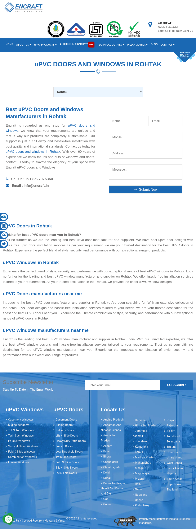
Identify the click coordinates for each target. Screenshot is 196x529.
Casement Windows (20, 419)
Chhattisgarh (111, 467)
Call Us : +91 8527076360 (32, 179)
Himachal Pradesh (146, 425)
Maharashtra (143, 462)
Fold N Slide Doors (67, 462)
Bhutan (107, 456)
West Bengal (175, 463)
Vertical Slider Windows (23, 446)
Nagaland (141, 494)
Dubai (106, 478)
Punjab (171, 420)
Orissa (139, 500)
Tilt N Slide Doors (67, 467)
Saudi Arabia (175, 468)
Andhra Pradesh (113, 419)
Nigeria (171, 473)
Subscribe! (176, 385)
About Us (23, 45)
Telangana (173, 441)
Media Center (137, 45)
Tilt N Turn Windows (21, 430)
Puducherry (142, 505)
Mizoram (140, 478)
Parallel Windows (19, 441)
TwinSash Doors (66, 457)
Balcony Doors (65, 430)
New (91, 44)
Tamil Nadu (174, 436)
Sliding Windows (18, 425)
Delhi (106, 472)
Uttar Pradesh (175, 452)
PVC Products (45, 45)
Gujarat (107, 504)
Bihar (106, 451)
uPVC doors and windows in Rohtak (33, 151)
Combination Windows (22, 457)
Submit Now (146, 189)
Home (9, 44)
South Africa (174, 479)
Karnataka (141, 446)
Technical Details (110, 45)
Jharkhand (142, 441)
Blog (154, 44)
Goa (105, 499)
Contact (168, 45)
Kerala (139, 452)
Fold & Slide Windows (21, 451)
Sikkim (171, 431)
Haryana (140, 420)
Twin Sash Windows (21, 435)
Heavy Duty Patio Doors (71, 441)
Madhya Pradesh (145, 457)
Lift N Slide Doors (67, 435)
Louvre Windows (18, 462)
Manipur (140, 468)
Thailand (172, 489)
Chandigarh (110, 462)
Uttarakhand (174, 457)
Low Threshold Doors (69, 451)
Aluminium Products (77, 44)
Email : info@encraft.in (30, 185)
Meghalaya (142, 473)
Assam (107, 446)
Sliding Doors (64, 425)
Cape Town (174, 484)
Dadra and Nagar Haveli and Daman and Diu (113, 488)
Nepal (138, 489)
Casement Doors (66, 419)
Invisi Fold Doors (66, 473)
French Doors (64, 446)
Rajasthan (173, 425)
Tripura (171, 447)
